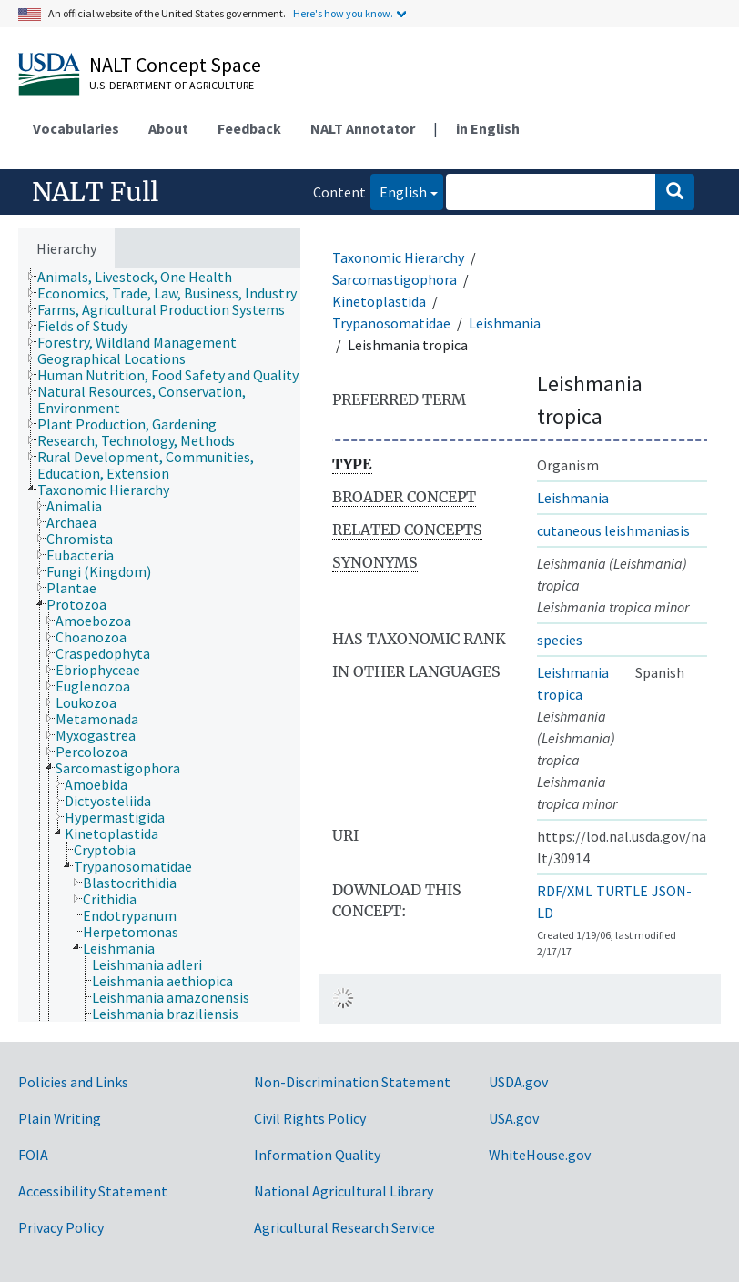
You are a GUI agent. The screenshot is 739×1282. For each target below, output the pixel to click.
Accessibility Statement (92, 1191)
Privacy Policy (61, 1227)
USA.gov (514, 1118)
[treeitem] (142, 276)
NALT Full (95, 192)
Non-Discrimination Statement (352, 1082)
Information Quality (317, 1155)
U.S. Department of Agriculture (171, 85)
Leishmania (505, 323)
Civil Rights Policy (310, 1118)
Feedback (249, 128)
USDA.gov (518, 1082)
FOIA (33, 1155)
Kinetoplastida (379, 301)
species (559, 640)
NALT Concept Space (175, 64)
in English (488, 128)
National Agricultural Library (343, 1191)
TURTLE (622, 891)
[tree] (159, 645)
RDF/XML (564, 891)
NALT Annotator (362, 128)
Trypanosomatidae (391, 323)
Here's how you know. (343, 13)
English (398, 190)
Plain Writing (59, 1118)
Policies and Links (73, 1082)
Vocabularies (76, 128)
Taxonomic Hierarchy (398, 257)
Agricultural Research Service (344, 1227)
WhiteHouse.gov (540, 1155)
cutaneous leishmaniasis (613, 530)
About (168, 128)
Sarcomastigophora (394, 279)
